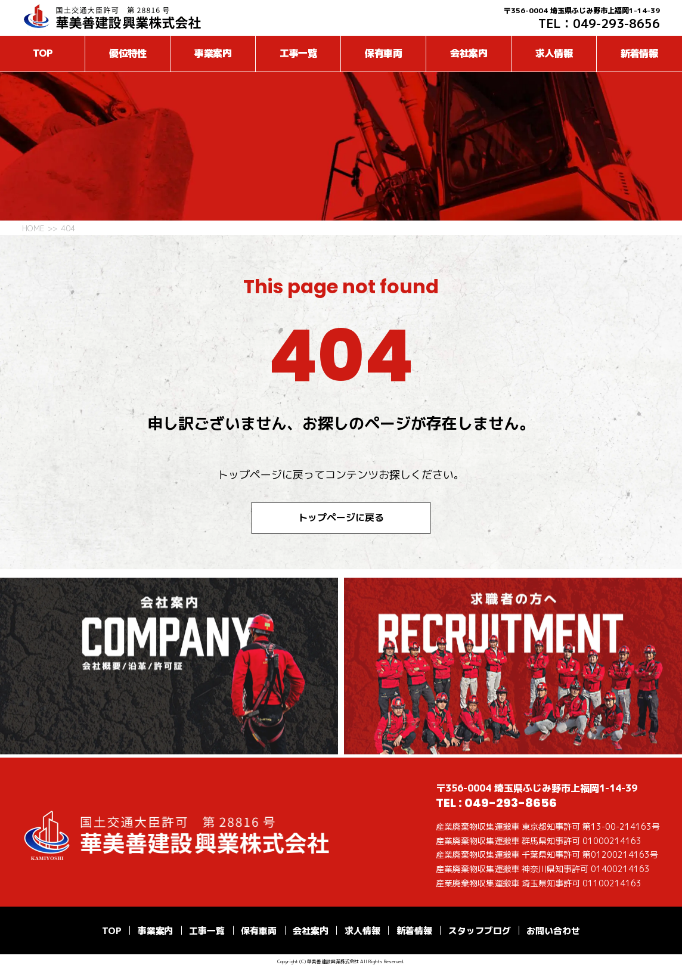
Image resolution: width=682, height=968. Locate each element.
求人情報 (554, 53)
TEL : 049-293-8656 (496, 803)
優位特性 (128, 53)
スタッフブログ (479, 930)
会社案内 (469, 53)
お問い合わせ (553, 930)
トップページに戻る (341, 517)
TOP (43, 53)
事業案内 (213, 53)
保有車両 (384, 53)
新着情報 (640, 53)
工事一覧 (299, 53)
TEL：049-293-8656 (599, 23)
